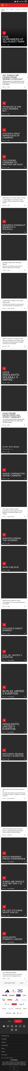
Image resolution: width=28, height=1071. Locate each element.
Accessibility (4, 1039)
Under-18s (25, 9)
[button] (6, 5)
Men (7, 9)
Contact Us (3, 1042)
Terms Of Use (4, 1054)
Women (12, 9)
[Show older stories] (9, 983)
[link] (24, 44)
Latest (3, 9)
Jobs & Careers (4, 1045)
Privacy (3, 1048)
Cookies (3, 1051)
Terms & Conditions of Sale (7, 1057)
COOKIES (14, 1060)
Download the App (5, 1035)
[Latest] (22, 983)
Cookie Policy (23, 1064)
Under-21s (18, 9)
